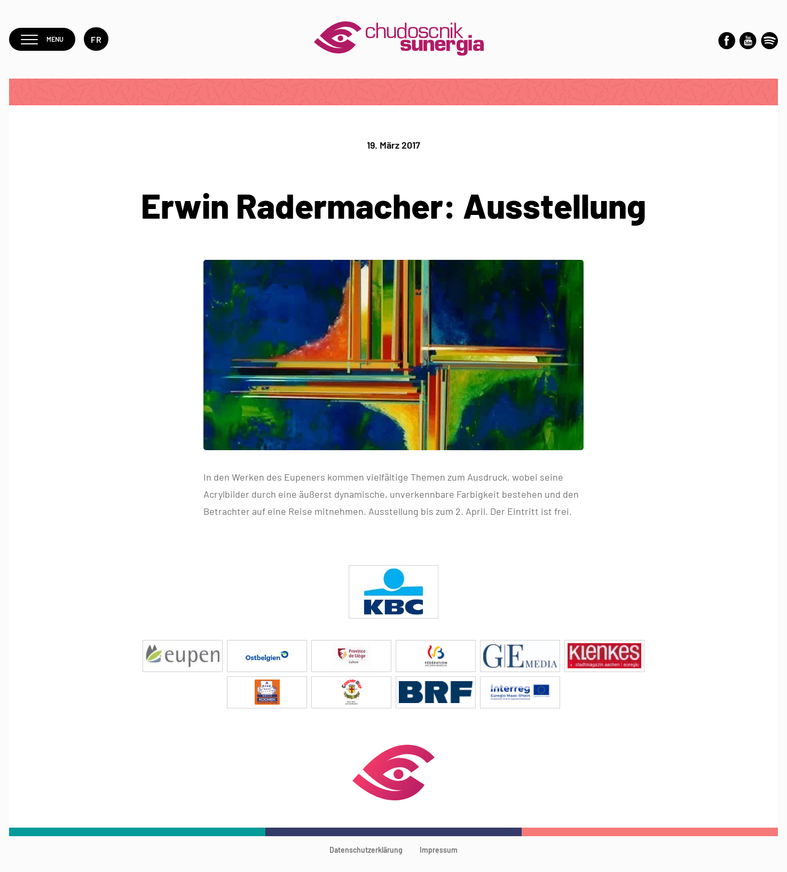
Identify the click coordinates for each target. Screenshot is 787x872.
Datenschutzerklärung (366, 858)
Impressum (439, 858)
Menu (45, 43)
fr (103, 43)
